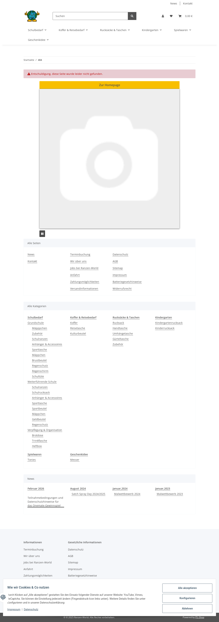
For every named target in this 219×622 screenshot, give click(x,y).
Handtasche (120, 328)
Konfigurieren (185, 599)
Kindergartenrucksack (168, 322)
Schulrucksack (41, 392)
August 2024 (78, 488)
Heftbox (37, 446)
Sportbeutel (39, 408)
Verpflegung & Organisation (45, 430)
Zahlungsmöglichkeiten (84, 281)
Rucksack (118, 322)
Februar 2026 (36, 488)
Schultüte (38, 376)
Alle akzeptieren (185, 589)
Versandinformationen (84, 288)
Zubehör (37, 333)
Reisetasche (77, 328)
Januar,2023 (162, 488)
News (173, 3)
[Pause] (42, 233)
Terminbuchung (80, 254)
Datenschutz (33, 610)
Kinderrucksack (164, 328)
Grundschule (36, 322)
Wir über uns (78, 261)
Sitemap (118, 268)
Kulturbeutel (78, 333)
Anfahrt (75, 275)
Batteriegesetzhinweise (127, 281)
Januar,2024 (120, 488)
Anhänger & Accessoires (47, 344)
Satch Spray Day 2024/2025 (88, 494)
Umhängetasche (123, 333)
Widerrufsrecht (122, 288)
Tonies (32, 459)
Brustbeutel (39, 360)
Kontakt (188, 3)
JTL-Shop (199, 617)
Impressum (15, 610)
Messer (74, 459)
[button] (163, 16)
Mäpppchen (39, 328)
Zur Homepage (109, 85)
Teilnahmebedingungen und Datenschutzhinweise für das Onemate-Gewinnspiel (45, 501)
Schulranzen (40, 339)
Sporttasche (39, 349)
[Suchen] (90, 16)
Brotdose (37, 435)
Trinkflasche (39, 440)
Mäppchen (38, 355)
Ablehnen (185, 608)
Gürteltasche (121, 339)
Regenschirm (40, 371)
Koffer (74, 322)
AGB (115, 261)
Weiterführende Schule (42, 381)
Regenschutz (40, 365)
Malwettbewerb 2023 (170, 494)
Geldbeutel (39, 419)
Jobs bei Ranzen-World (84, 268)
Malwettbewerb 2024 (127, 494)
